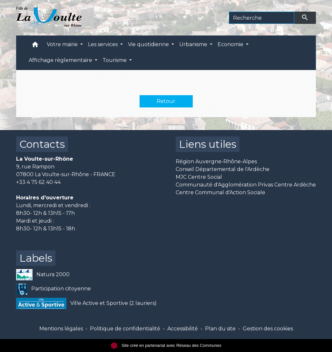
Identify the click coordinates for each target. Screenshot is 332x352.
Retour (166, 101)
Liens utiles (207, 144)
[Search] (261, 18)
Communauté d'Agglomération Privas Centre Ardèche (246, 185)
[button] (35, 46)
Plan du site (220, 329)
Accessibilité (182, 329)
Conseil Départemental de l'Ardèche (222, 169)
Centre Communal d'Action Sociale (220, 192)
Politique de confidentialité (125, 329)
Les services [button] (103, 44)
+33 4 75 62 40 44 (38, 182)
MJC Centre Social (199, 177)
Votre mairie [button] (63, 44)
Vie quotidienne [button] (149, 44)
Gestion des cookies (268, 329)
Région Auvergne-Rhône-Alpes (216, 161)
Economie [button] (231, 44)
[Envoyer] (305, 18)
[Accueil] (49, 17)
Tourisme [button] (115, 60)
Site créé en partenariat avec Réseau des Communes (166, 345)
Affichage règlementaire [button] (61, 60)
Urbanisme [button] (194, 44)
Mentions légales (61, 329)
